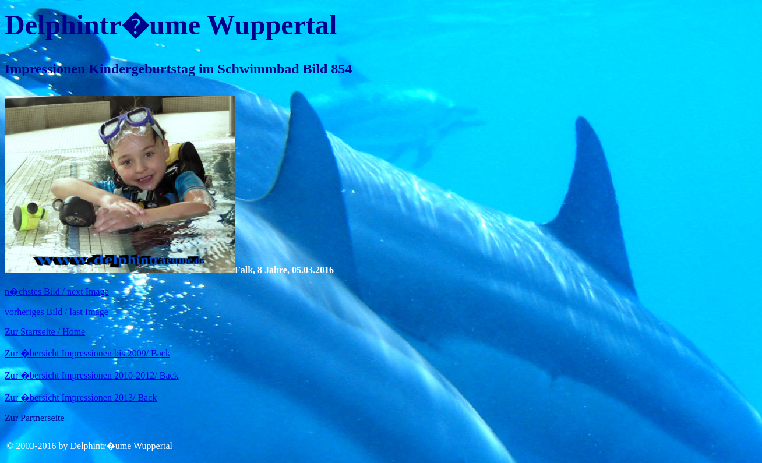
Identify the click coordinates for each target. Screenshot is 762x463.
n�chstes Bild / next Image (57, 291)
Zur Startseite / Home (45, 332)
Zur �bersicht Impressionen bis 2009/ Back (87, 353)
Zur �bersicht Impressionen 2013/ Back (81, 397)
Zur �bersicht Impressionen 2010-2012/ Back (92, 375)
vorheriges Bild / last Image (56, 312)
